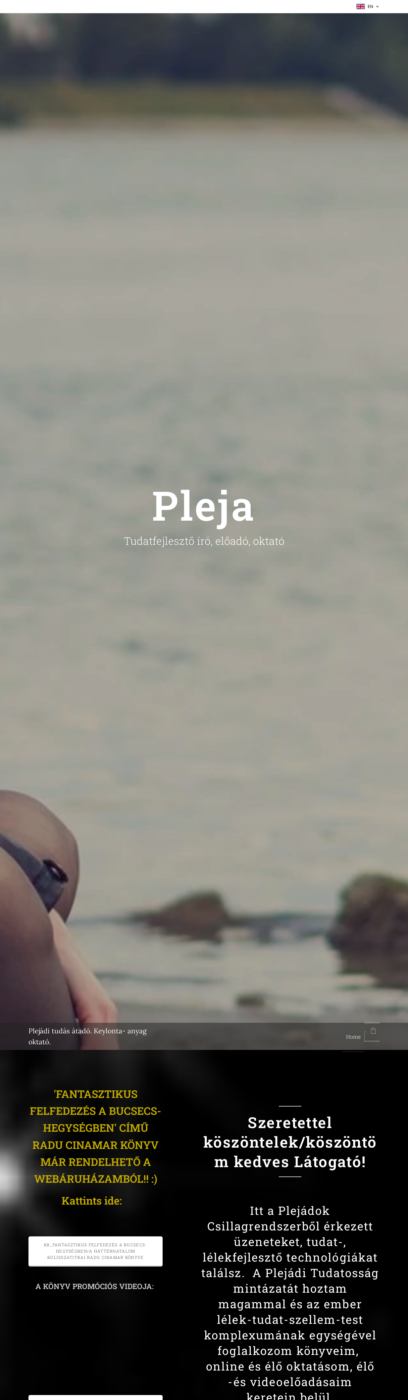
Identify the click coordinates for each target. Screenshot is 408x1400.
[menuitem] (339, 1036)
